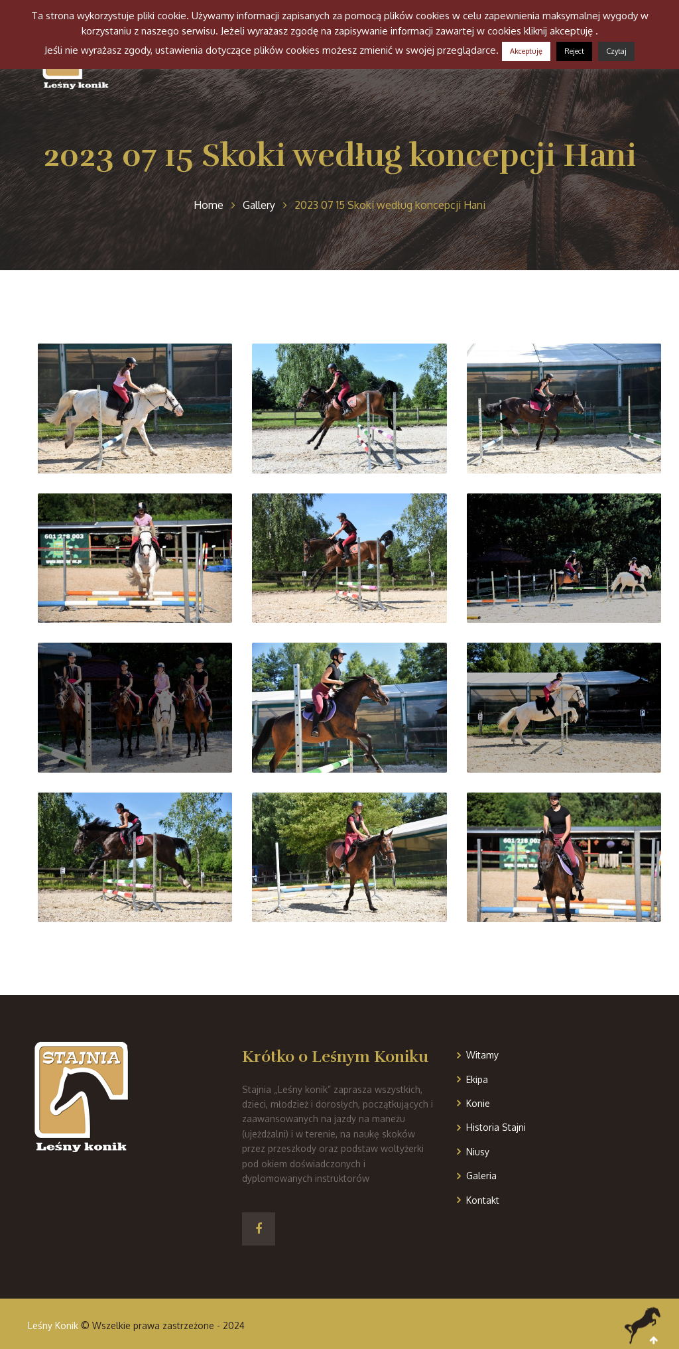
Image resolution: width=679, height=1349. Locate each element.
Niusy (477, 1151)
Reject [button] (574, 51)
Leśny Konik (53, 1325)
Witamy (482, 1054)
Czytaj (616, 51)
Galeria (481, 1175)
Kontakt (482, 1200)
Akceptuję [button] (526, 51)
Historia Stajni (496, 1127)
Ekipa (477, 1079)
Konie (478, 1103)
